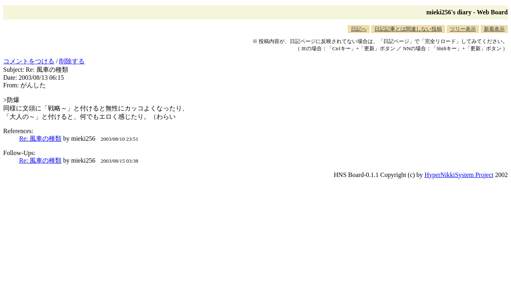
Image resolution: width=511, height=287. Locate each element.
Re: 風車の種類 (40, 138)
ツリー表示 (463, 29)
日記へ (358, 29)
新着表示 (494, 29)
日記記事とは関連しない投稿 (408, 29)
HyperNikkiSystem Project (458, 174)
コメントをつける (28, 61)
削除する (72, 61)
